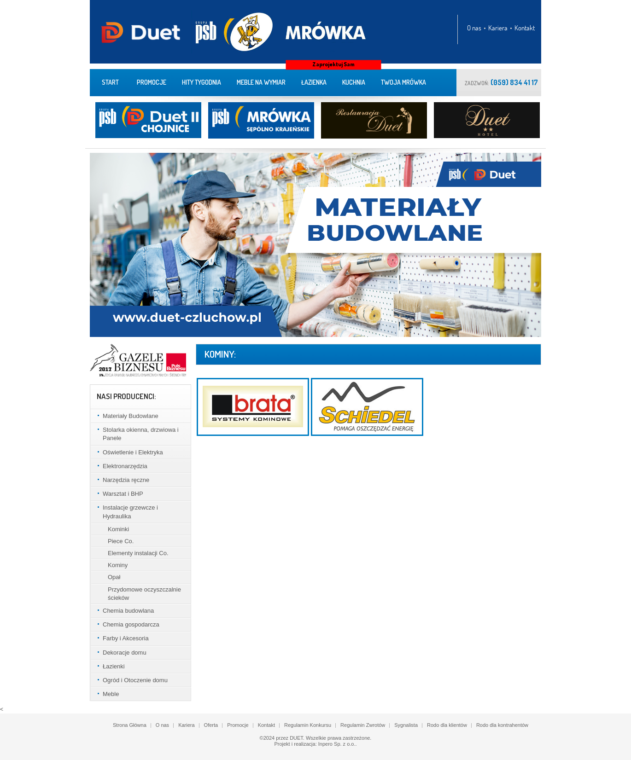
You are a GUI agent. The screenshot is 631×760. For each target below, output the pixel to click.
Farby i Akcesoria (126, 638)
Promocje (151, 82)
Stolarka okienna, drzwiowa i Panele (141, 433)
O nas (474, 27)
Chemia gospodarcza (131, 624)
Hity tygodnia (201, 82)
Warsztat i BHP (123, 493)
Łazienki (114, 666)
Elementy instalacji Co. (138, 553)
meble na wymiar (261, 82)
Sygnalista (406, 725)
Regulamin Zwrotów (362, 725)
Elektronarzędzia (125, 466)
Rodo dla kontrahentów (502, 725)
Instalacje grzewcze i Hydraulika (130, 511)
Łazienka (314, 82)
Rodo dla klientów (447, 725)
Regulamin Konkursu (307, 725)
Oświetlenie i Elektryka (133, 452)
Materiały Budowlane (130, 415)
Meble (111, 693)
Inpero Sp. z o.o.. (337, 744)
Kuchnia (353, 82)
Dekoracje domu (124, 652)
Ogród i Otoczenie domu (135, 680)
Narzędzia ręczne (126, 479)
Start (110, 82)
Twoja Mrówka (403, 82)
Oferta (211, 725)
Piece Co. (121, 541)
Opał (114, 577)
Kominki (118, 529)
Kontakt (524, 27)
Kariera (498, 27)
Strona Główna (129, 725)
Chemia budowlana (128, 610)
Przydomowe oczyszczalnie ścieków (144, 593)
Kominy (118, 565)
